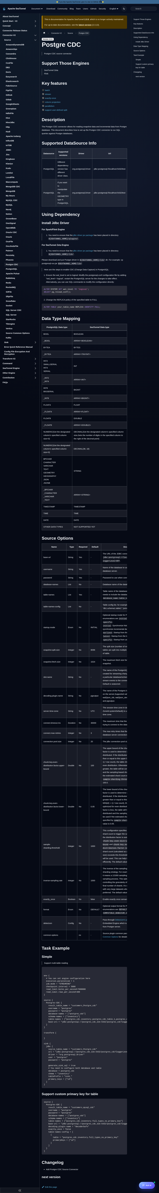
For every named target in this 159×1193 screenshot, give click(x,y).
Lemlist (9, 173)
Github (9, 95)
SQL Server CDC (13, 310)
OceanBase (11, 218)
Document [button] (35, 9)
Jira (7, 154)
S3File (9, 292)
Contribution (9, 377)
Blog (72, 9)
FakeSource (11, 86)
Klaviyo (9, 163)
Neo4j (8, 209)
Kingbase (10, 159)
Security (102, 9)
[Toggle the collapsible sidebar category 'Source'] (35, 40)
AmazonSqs (11, 49)
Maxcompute (12, 182)
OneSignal (11, 223)
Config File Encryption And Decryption (17, 352)
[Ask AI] (147, 1185)
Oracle (9, 237)
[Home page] (44, 33)
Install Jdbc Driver (142, 42)
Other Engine (9, 373)
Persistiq (10, 255)
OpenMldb (10, 228)
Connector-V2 (9, 35)
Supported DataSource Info (144, 33)
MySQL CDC (11, 200)
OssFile (9, 241)
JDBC (8, 150)
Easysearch (11, 77)
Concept (7, 26)
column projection (52, 102)
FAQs (5, 382)
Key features (138, 24)
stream (48, 94)
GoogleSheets (12, 104)
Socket (9, 305)
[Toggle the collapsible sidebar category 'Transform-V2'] (35, 359)
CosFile (9, 63)
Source (7, 40)
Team (78, 9)
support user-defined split (56, 110)
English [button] (113, 9)
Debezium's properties (125, 920)
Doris (8, 72)
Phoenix (9, 260)
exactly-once (50, 98)
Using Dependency (141, 37)
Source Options (139, 51)
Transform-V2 (9, 359)
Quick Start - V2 (10, 21)
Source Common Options (18, 333)
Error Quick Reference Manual (18, 347)
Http (8, 127)
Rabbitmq (10, 278)
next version (140, 76)
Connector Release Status (15, 30)
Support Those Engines (142, 19)
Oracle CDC (11, 232)
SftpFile (9, 296)
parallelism (49, 106)
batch (47, 90)
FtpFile (9, 90)
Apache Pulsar (13, 273)
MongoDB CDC (13, 186)
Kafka (8, 338)
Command (7, 363)
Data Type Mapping (141, 46)
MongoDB (10, 191)
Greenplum (11, 109)
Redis (8, 283)
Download (50, 9)
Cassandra (11, 54)
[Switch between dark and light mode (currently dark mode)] (124, 8)
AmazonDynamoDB (15, 44)
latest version (85, 25)
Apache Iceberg (13, 136)
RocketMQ (11, 287)
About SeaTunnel (11, 16)
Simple (138, 60)
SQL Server (11, 315)
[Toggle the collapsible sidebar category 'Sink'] (35, 342)
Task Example (139, 55)
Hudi (8, 131)
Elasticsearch (12, 81)
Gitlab (8, 99)
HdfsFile (10, 113)
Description (138, 28)
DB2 (8, 67)
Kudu (8, 168)
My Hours (10, 196)
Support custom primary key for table (145, 66)
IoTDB (9, 145)
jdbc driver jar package (83, 235)
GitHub (93, 9)
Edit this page (49, 1187)
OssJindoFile (12, 246)
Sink (6, 342)
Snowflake (11, 301)
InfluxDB (10, 141)
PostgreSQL (11, 269)
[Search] (143, 9)
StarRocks (11, 319)
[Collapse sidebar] (20, 1190)
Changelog (138, 72)
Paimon (9, 250)
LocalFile (10, 177)
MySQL (9, 205)
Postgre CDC (12, 264)
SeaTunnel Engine (11, 368)
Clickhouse (11, 58)
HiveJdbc (10, 122)
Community (62, 9)
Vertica (9, 328)
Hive (8, 118)
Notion (9, 214)
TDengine (10, 324)
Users (85, 9)
